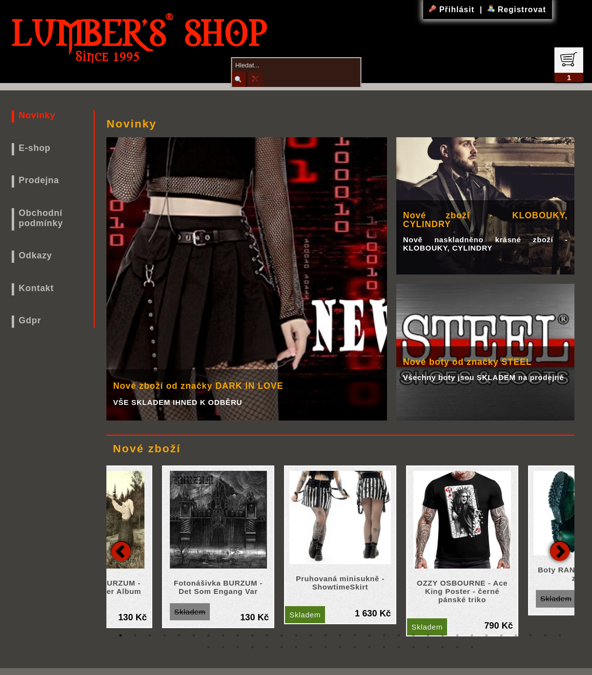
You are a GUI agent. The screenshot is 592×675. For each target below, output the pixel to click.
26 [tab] (486, 635)
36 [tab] (267, 647)
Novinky (37, 115)
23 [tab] (443, 635)
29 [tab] (530, 635)
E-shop (34, 148)
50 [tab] (472, 647)
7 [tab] (208, 635)
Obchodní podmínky (41, 218)
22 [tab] (428, 635)
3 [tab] (150, 635)
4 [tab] (164, 635)
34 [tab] (238, 647)
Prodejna (39, 180)
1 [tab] (120, 635)
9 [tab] (238, 635)
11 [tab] (267, 635)
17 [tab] (355, 635)
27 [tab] (501, 635)
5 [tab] (179, 635)
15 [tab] (325, 635)
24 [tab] (457, 635)
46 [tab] (413, 647)
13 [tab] (296, 635)
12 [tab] (281, 635)
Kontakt (36, 288)
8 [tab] (223, 635)
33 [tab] (223, 647)
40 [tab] (325, 647)
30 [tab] (545, 635)
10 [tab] (252, 635)
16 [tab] (340, 635)
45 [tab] (399, 647)
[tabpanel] (340, 544)
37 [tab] (281, 647)
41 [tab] (340, 647)
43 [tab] (369, 647)
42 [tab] (355, 647)
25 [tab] (472, 635)
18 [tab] (369, 635)
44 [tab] (384, 647)
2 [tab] (135, 635)
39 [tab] (311, 647)
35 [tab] (252, 647)
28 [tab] (516, 635)
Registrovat (517, 9)
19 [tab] (384, 635)
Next (560, 551)
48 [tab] (443, 647)
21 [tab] (413, 635)
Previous (121, 551)
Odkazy (35, 255)
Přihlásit (453, 9)
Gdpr (30, 320)
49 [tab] (457, 647)
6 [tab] (194, 635)
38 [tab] (296, 647)
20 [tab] (399, 635)
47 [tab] (428, 647)
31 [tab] (560, 635)
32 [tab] (208, 647)
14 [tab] (311, 635)
